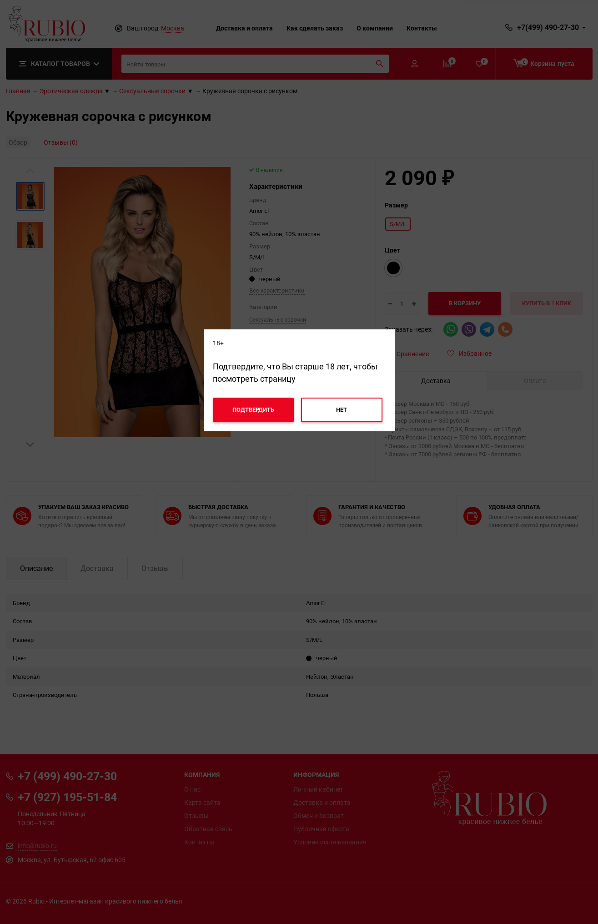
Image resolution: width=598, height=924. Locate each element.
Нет (341, 409)
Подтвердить (253, 409)
